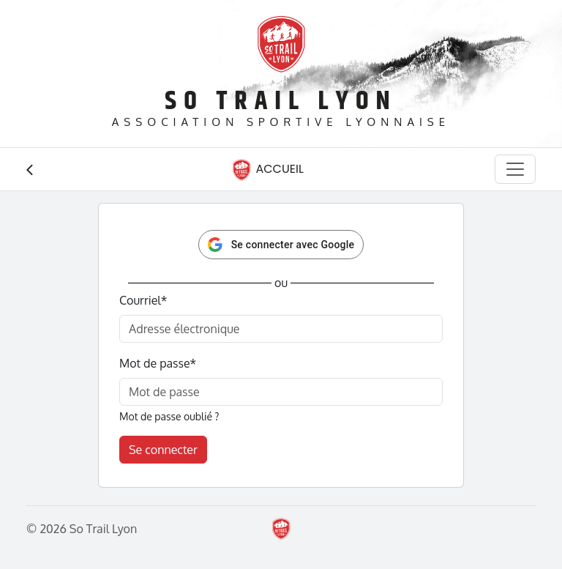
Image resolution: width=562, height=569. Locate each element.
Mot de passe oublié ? (169, 416)
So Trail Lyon (281, 101)
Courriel (143, 300)
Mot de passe (157, 363)
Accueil (267, 170)
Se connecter (163, 449)
